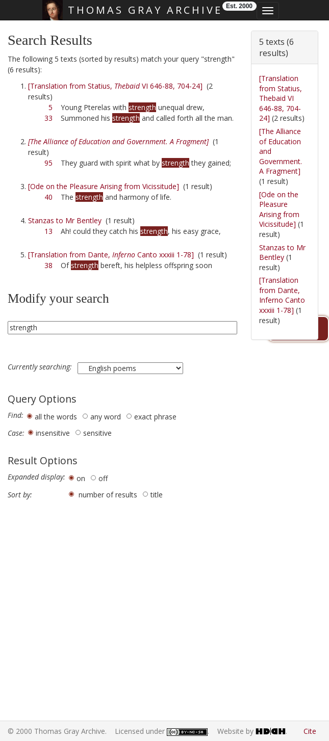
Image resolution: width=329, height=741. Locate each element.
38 (48, 265)
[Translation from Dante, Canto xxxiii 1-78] (111, 254)
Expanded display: (36, 477)
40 (48, 197)
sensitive (97, 433)
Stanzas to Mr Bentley (65, 220)
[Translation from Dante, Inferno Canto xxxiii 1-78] (282, 295)
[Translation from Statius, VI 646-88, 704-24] (115, 86)
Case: (16, 433)
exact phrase (155, 416)
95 (48, 163)
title (156, 494)
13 (48, 231)
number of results (108, 494)
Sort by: (20, 494)
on (81, 478)
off (103, 478)
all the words (56, 416)
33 (48, 118)
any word (105, 416)
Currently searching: (41, 367)
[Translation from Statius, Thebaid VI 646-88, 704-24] (280, 98)
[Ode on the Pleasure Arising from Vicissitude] (103, 186)
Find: (15, 415)
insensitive (53, 433)
